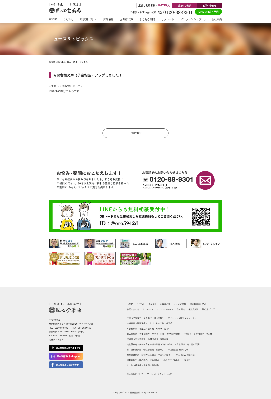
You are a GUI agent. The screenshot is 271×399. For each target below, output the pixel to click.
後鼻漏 (151, 329)
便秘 (141, 344)
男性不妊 (158, 318)
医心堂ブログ (208, 309)
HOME (53, 19)
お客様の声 (126, 19)
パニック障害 (164, 355)
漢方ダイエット (187, 318)
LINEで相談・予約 (208, 11)
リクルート (167, 19)
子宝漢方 (137, 318)
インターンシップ (191, 19)
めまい (167, 329)
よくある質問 (147, 19)
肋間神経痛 (153, 339)
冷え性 (209, 334)
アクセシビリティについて (159, 374)
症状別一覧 (86, 19)
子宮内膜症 (199, 334)
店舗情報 (108, 19)
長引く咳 (184, 349)
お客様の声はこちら (61, 91)
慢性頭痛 (164, 339)
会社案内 (217, 19)
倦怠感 (155, 365)
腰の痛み (143, 360)
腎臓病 (159, 349)
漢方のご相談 (184, 5)
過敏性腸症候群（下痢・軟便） (160, 344)
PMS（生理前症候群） (170, 334)
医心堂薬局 (135, 392)
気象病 (146, 365)
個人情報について (135, 374)
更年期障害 (144, 334)
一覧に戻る (135, 133)
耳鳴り (159, 329)
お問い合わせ (209, 5)
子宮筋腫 (187, 334)
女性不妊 (147, 318)
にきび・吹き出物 (156, 323)
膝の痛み (154, 360)
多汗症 (169, 323)
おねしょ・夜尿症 (182, 360)
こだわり (68, 19)
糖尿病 (138, 365)
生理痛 (155, 334)
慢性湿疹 (141, 323)
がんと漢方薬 (188, 355)
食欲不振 (181, 344)
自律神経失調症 (148, 355)
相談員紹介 (193, 309)
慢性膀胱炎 (148, 349)
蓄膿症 (142, 329)
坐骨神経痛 (140, 339)
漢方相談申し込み (198, 304)
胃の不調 (195, 344)
